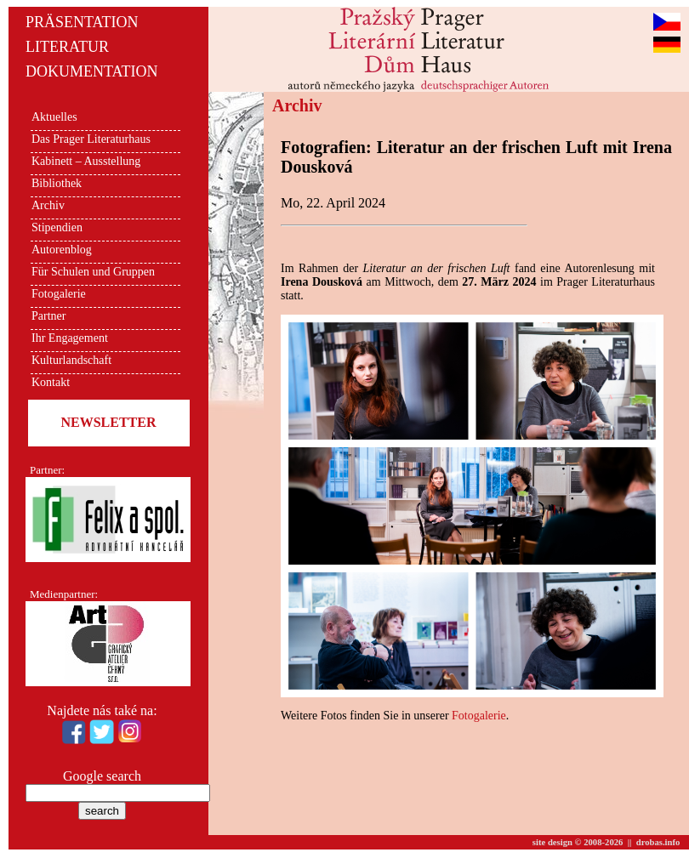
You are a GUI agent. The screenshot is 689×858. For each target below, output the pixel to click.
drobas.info (658, 842)
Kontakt (50, 382)
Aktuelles (54, 117)
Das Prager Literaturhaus (91, 139)
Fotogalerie (58, 293)
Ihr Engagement (69, 338)
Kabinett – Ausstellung (85, 161)
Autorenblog (61, 249)
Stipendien (57, 227)
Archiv (48, 205)
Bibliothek (56, 183)
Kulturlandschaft (71, 360)
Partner (48, 316)
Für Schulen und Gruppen (93, 271)
